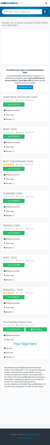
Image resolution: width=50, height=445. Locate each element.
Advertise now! (25, 87)
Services (8, 348)
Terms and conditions (25, 438)
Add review (29, 100)
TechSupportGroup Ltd (32, 434)
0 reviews (20, 100)
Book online (36, 329)
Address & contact (12, 110)
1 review (19, 164)
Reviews (9, 119)
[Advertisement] (23, 46)
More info (8, 353)
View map (8, 115)
